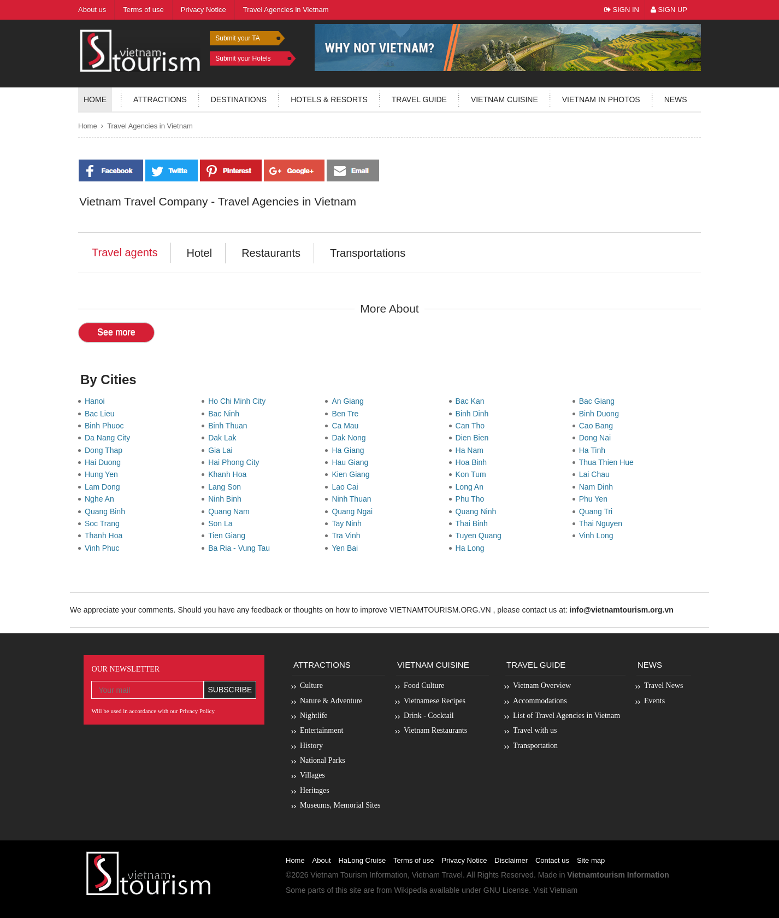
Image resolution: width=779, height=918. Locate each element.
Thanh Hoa (106, 535)
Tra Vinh (348, 535)
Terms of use (413, 860)
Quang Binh (107, 511)
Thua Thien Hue (608, 462)
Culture (311, 685)
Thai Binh (474, 523)
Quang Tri (598, 511)
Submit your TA (237, 38)
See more (116, 332)
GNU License (506, 890)
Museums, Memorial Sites (340, 805)
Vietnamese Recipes (434, 701)
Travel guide (419, 99)
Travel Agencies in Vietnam (150, 126)
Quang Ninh (478, 511)
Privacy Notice (464, 860)
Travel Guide (535, 664)
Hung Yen (103, 474)
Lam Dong (104, 486)
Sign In (621, 9)
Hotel (199, 253)
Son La (222, 523)
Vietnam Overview (542, 685)
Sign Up (669, 9)
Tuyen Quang (481, 535)
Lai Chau (596, 474)
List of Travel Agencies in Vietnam (566, 715)
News (675, 99)
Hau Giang (352, 462)
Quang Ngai (354, 511)
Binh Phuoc (106, 425)
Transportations (367, 253)
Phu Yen (595, 499)
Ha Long (472, 548)
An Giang (350, 401)
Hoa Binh (473, 462)
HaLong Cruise (362, 860)
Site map (591, 860)
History (311, 746)
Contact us (552, 860)
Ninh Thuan (353, 499)
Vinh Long (598, 535)
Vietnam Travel (437, 874)
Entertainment (321, 730)
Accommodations (540, 701)
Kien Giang (353, 474)
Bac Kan (472, 401)
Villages (312, 775)
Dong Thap (106, 450)
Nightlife (314, 715)
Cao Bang (598, 425)
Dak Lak (224, 437)
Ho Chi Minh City (239, 401)
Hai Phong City (235, 462)
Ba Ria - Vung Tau (241, 548)
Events (654, 701)
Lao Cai (347, 486)
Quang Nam (230, 511)
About (321, 860)
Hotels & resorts (329, 99)
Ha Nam (472, 450)
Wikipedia (410, 890)
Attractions (160, 99)
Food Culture (424, 685)
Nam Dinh (598, 486)
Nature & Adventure (331, 701)
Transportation (535, 746)
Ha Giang (350, 450)
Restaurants (270, 253)
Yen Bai (347, 548)
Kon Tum (473, 474)
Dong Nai (597, 437)
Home (95, 99)
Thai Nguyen (603, 523)
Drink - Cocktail (429, 715)
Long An (472, 486)
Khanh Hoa (229, 474)
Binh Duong (601, 413)
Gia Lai (222, 450)
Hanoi (97, 401)
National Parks (322, 760)
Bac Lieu (102, 413)
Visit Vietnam (555, 890)
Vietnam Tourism (338, 874)
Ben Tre (347, 413)
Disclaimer (511, 860)
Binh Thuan (229, 425)
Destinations (239, 99)
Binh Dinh (474, 413)
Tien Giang (229, 535)
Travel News (663, 685)
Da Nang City (109, 437)
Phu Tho (472, 499)
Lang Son (226, 486)
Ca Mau (347, 425)
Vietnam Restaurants (435, 730)
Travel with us (535, 730)
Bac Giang (599, 401)
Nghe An (102, 499)
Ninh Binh (226, 499)
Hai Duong (105, 462)
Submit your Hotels (242, 58)
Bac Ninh (226, 413)
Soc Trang (104, 523)
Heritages (314, 790)
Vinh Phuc (104, 548)
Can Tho (472, 425)
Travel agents (124, 252)
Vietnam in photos (601, 99)
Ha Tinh (594, 450)
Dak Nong (351, 437)
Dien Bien (474, 437)
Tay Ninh (348, 523)
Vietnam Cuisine (504, 99)
